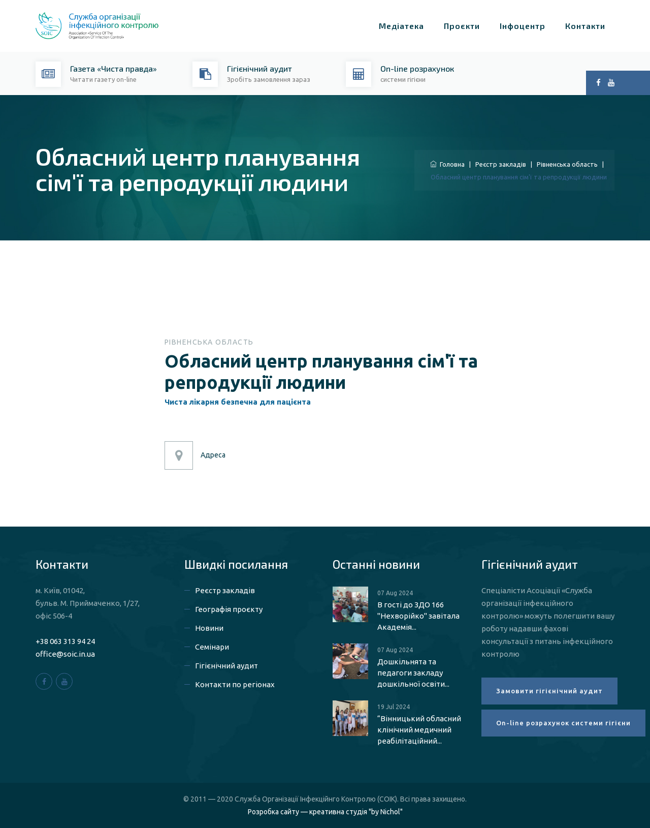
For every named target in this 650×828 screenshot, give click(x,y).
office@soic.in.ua (65, 654)
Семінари (212, 646)
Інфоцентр (522, 25)
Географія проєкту (229, 609)
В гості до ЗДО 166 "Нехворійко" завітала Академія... (418, 615)
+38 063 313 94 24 (65, 641)
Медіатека (401, 25)
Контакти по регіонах (235, 684)
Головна (447, 164)
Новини (209, 628)
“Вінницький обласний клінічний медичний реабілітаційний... (419, 729)
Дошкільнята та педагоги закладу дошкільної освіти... (413, 672)
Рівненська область (567, 164)
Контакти (585, 25)
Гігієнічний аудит (226, 665)
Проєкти (462, 25)
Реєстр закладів (500, 164)
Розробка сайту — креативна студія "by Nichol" (325, 812)
